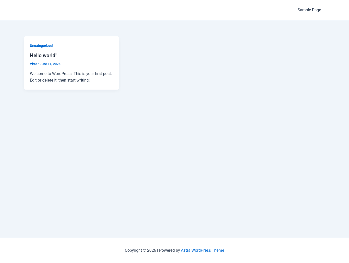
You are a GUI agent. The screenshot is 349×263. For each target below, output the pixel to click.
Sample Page (309, 10)
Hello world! (43, 55)
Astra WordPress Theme (202, 250)
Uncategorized (41, 46)
